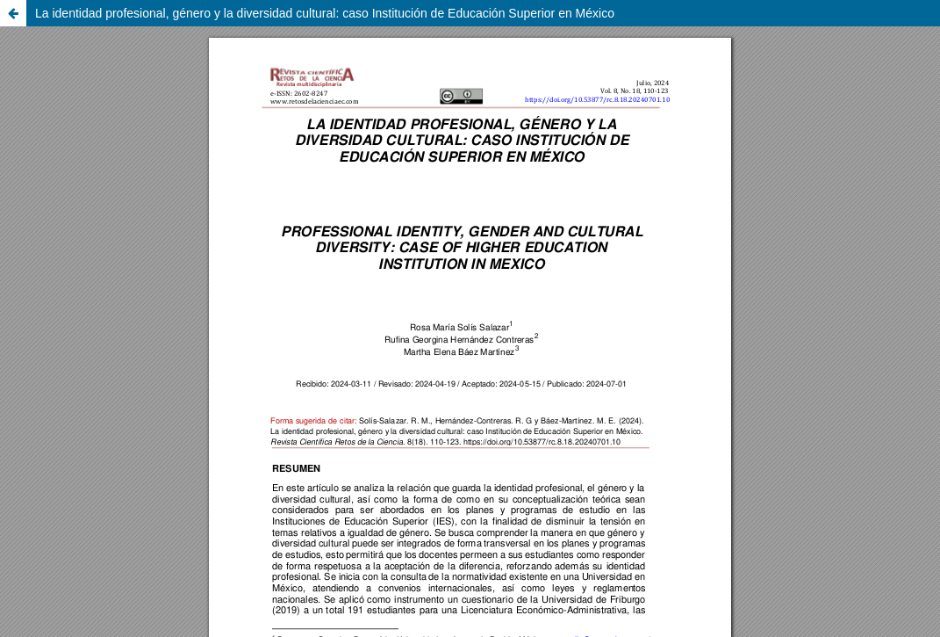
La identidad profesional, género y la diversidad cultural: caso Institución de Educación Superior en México (324, 13)
